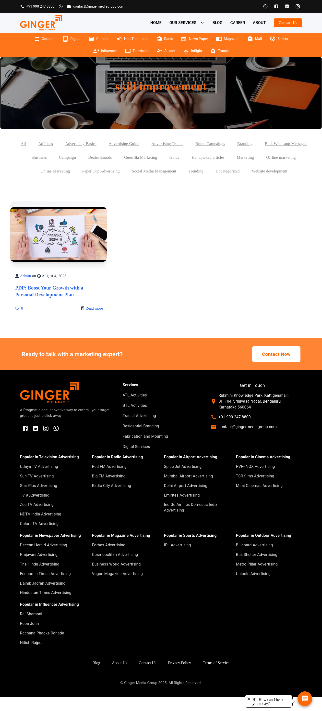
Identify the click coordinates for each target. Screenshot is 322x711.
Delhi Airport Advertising (185, 499)
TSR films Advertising (255, 489)
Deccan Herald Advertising (43, 558)
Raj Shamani (31, 627)
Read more (94, 322)
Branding (278, 143)
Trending (261, 171)
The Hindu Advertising (40, 578)
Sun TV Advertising (37, 489)
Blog (150, 104)
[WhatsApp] (265, 6)
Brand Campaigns (242, 143)
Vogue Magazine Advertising (117, 587)
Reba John (29, 637)
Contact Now (276, 368)
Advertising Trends (196, 143)
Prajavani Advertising (39, 568)
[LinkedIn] (287, 6)
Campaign (128, 157)
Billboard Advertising (254, 558)
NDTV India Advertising (40, 528)
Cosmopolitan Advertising (115, 568)
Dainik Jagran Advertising (43, 597)
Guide (241, 157)
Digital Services (136, 460)
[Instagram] (297, 6)
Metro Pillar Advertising (257, 578)
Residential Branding (141, 439)
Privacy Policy (179, 676)
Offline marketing (67, 171)
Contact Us (288, 23)
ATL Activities (135, 409)
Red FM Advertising (109, 480)
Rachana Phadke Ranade (42, 647)
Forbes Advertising (109, 558)
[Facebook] (276, 6)
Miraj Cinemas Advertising (259, 499)
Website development (163, 185)
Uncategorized (295, 171)
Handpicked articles (277, 157)
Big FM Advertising (109, 489)
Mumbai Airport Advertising (188, 489)
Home (129, 104)
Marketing (29, 171)
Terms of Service (216, 676)
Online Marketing (111, 171)
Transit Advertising (139, 429)
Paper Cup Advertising (160, 171)
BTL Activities (135, 419)
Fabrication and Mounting (145, 450)
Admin (25, 290)
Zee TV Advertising (37, 518)
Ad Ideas (67, 143)
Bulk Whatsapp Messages (55, 157)
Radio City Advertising (111, 499)
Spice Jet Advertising (183, 480)
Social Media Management (217, 171)
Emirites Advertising (182, 509)
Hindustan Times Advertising (46, 606)
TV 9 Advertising (34, 509)
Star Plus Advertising (38, 499)
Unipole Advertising (253, 587)
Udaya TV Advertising (39, 480)
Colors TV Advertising (39, 537)
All (43, 143)
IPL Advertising (177, 558)
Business (99, 157)
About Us (119, 676)
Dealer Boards (163, 157)
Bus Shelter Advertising (256, 568)
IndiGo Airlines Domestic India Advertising (191, 521)
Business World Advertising (116, 578)
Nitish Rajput (31, 656)
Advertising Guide (150, 143)
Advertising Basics (104, 143)
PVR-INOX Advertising (255, 480)
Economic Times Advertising (45, 587)
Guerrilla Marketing (206, 157)
